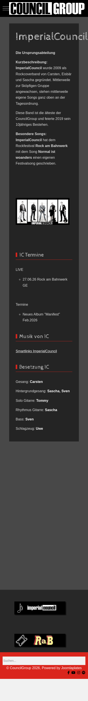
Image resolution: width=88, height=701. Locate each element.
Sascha (53, 391)
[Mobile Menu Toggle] (6, 8)
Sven (65, 391)
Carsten (36, 382)
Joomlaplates (71, 668)
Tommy (42, 400)
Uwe (39, 428)
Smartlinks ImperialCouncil (36, 351)
